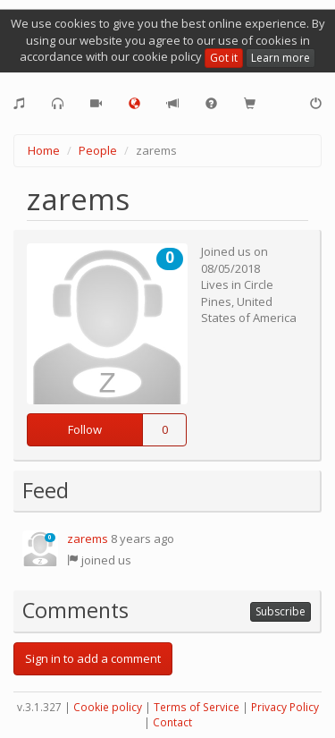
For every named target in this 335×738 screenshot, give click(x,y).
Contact (172, 722)
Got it (224, 57)
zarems (87, 538)
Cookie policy (107, 707)
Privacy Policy (285, 707)
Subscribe (280, 611)
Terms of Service (196, 707)
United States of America (249, 310)
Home (44, 150)
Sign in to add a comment (93, 658)
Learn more (280, 57)
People (98, 150)
